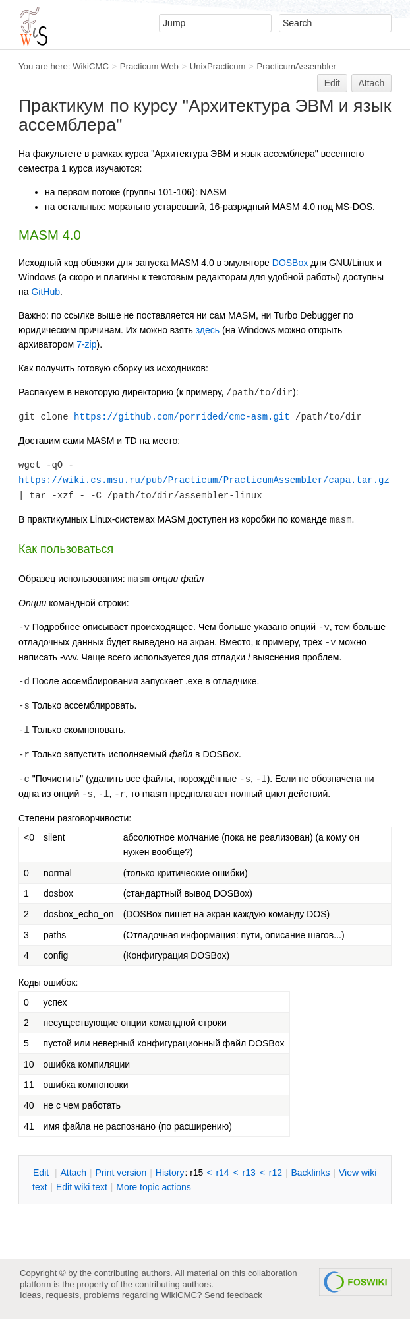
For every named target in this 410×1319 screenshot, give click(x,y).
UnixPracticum (218, 66)
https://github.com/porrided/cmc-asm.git (182, 417)
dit (42, 1172)
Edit (332, 83)
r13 (249, 1172)
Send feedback (233, 1295)
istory (170, 1172)
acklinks (310, 1172)
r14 (222, 1172)
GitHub (45, 291)
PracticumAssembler (296, 66)
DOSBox (290, 262)
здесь (208, 330)
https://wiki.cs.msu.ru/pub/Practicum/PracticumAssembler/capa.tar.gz (204, 480)
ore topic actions (153, 1187)
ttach (73, 1172)
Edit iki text (81, 1187)
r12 (275, 1172)
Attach (372, 83)
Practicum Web (149, 66)
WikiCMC (91, 66)
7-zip (86, 344)
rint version (121, 1172)
